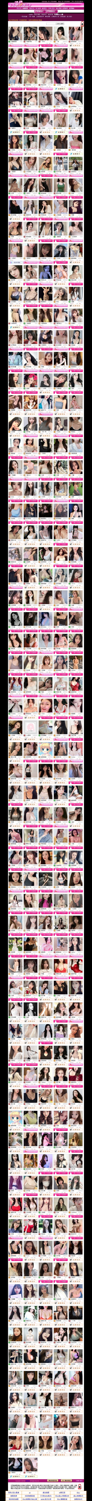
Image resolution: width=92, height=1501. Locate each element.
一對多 (21, 41)
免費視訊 (65, 41)
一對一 (51, 41)
